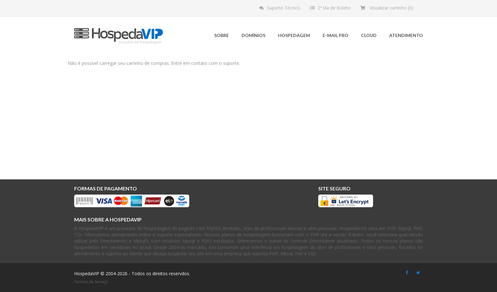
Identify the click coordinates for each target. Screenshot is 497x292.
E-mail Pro (335, 35)
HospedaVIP (86, 273)
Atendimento (406, 35)
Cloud (369, 35)
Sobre (221, 35)
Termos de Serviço (91, 281)
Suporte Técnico (283, 8)
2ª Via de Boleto (334, 8)
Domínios (253, 35)
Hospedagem (294, 35)
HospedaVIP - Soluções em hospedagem (118, 36)
